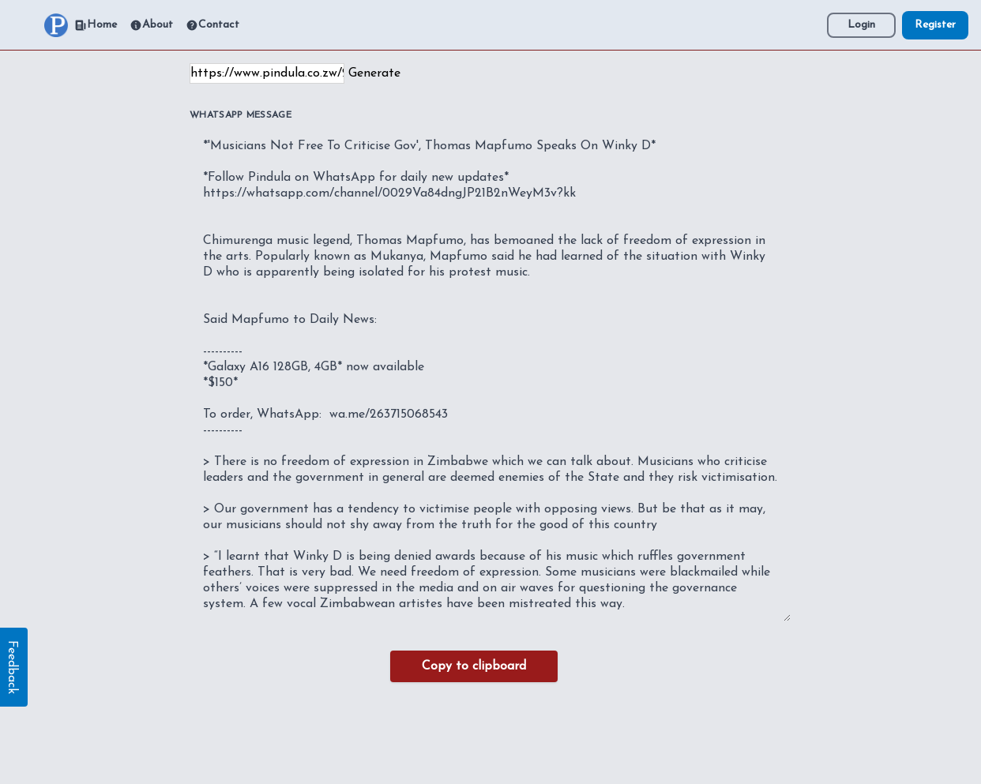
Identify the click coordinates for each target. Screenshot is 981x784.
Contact (212, 25)
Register (935, 25)
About (151, 25)
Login (861, 25)
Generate (374, 73)
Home (95, 25)
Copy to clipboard (474, 666)
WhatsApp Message (240, 115)
